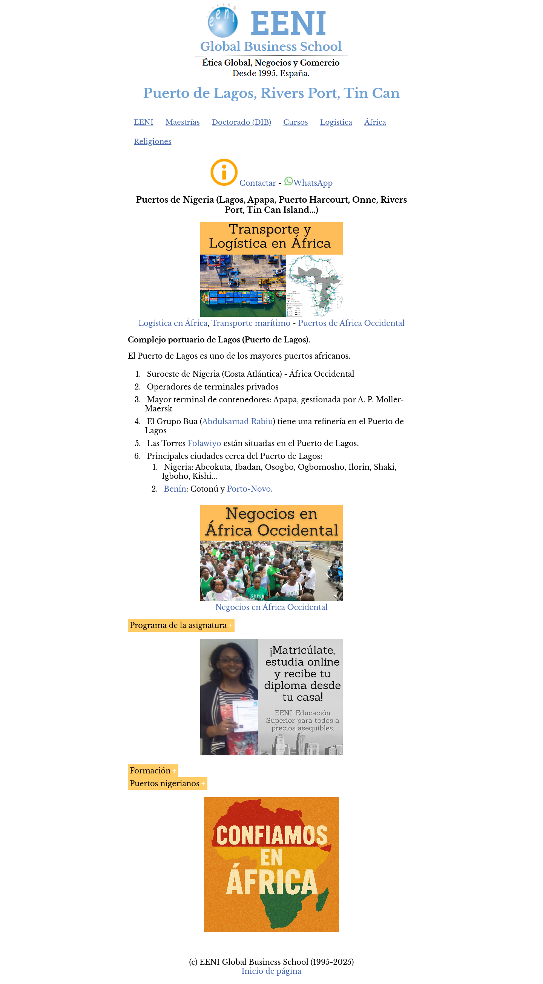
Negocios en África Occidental (271, 607)
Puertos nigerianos (164, 783)
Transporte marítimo (250, 323)
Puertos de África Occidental (351, 323)
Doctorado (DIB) (242, 122)
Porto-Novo (249, 489)
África (375, 122)
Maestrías (183, 122)
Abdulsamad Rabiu (237, 421)
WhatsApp (308, 183)
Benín (175, 489)
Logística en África (172, 323)
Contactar (257, 183)
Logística (336, 122)
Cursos (295, 122)
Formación (150, 770)
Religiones (152, 141)
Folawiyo (204, 443)
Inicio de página (271, 971)
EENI (143, 122)
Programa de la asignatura (178, 625)
